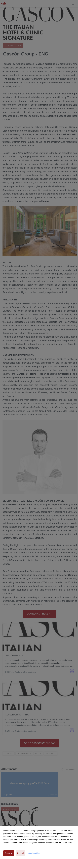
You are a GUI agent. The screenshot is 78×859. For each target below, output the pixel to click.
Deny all (20, 853)
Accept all (9, 853)
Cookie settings (34, 853)
